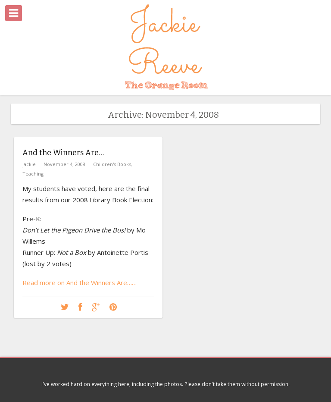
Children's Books (112, 164)
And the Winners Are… (63, 152)
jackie (29, 164)
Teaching (33, 173)
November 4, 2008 (64, 164)
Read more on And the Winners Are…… (79, 282)
